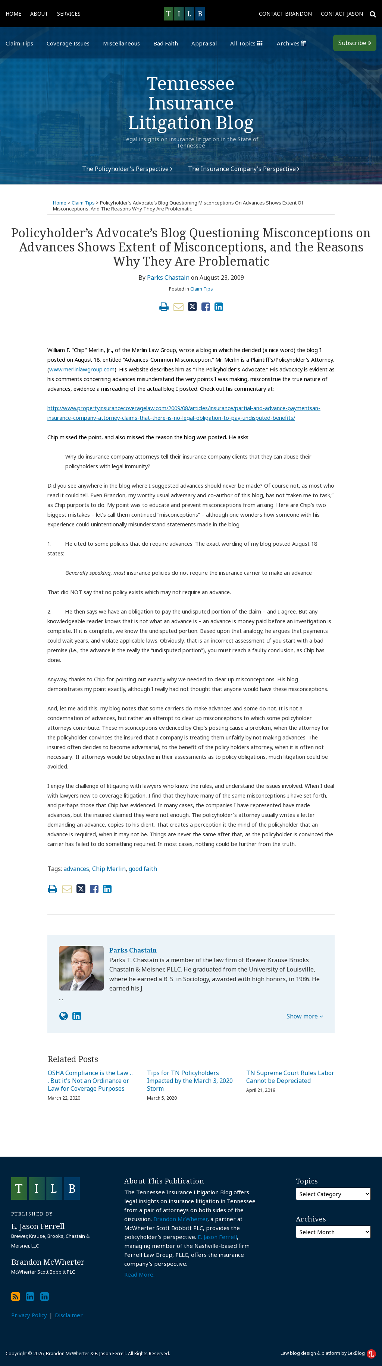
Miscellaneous (121, 43)
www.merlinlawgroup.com (82, 369)
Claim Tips (19, 43)
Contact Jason (342, 13)
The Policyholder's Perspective (127, 169)
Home (13, 13)
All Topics (246, 43)
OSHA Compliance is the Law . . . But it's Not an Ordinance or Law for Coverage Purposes (91, 1080)
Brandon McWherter (180, 1219)
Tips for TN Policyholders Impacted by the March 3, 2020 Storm (190, 1080)
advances (76, 869)
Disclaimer (69, 1315)
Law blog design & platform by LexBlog (328, 1353)
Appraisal (204, 43)
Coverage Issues (68, 43)
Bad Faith (165, 43)
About (39, 13)
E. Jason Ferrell (217, 1236)
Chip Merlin (109, 869)
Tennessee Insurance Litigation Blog (191, 102)
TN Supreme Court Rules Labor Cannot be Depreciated (290, 1077)
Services (69, 13)
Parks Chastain (168, 277)
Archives (291, 43)
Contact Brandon (285, 13)
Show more (304, 1016)
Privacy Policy (29, 1315)
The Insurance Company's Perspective (244, 169)
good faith (143, 869)
